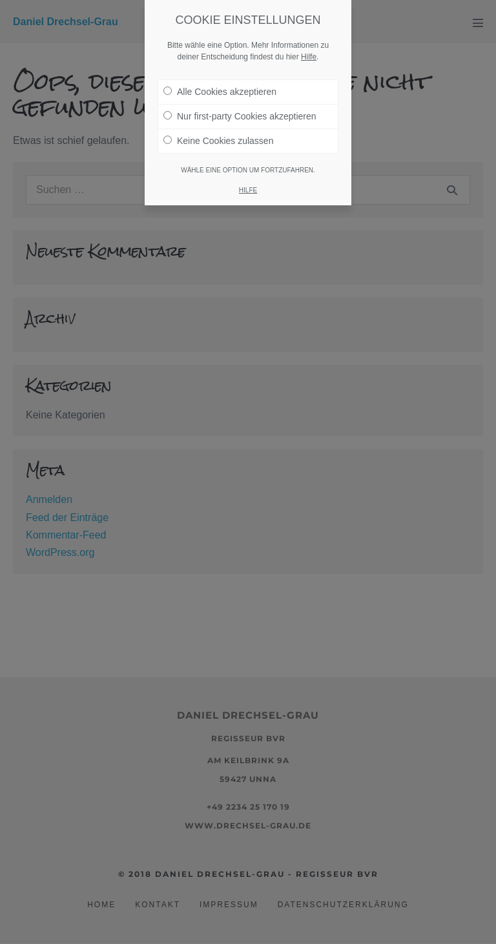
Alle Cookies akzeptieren (219, 86)
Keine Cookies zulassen (218, 135)
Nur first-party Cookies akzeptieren (239, 111)
